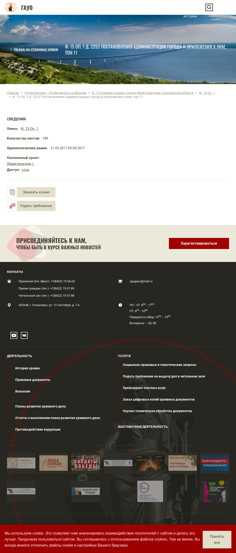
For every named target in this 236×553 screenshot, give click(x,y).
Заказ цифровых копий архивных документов (159, 399)
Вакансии (22, 391)
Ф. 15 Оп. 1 (207, 93)
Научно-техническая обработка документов (157, 411)
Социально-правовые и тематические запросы (159, 365)
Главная (13, 93)
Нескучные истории (192, 13)
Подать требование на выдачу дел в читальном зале (164, 376)
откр (25, 170)
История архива (27, 368)
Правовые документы (32, 380)
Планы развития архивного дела (40, 406)
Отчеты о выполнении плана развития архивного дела (57, 418)
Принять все (217, 539)
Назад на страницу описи (36, 49)
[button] (46, 13)
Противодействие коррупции (37, 429)
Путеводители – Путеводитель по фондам (55, 93)
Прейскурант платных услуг (144, 388)
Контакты (219, 13)
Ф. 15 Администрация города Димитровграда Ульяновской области (143, 93)
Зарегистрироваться (199, 243)
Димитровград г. (20, 164)
